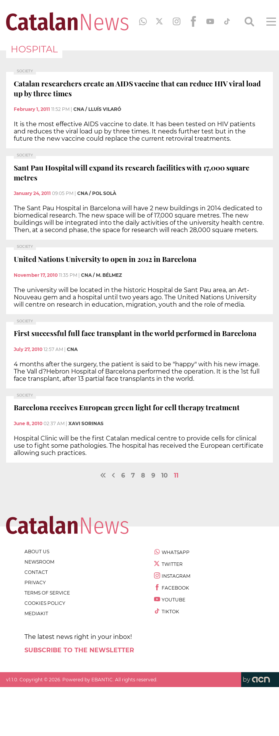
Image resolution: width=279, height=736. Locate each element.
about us (36, 551)
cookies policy (44, 603)
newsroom (39, 562)
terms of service (47, 593)
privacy (35, 582)
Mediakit (36, 613)
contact (36, 572)
